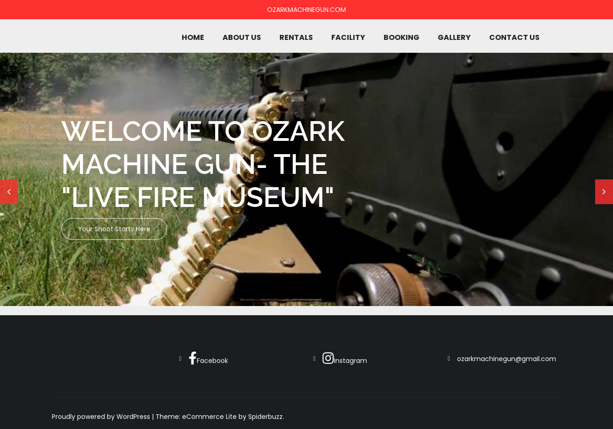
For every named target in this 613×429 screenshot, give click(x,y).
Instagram (345, 358)
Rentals (296, 37)
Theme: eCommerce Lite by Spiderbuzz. (220, 416)
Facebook (208, 358)
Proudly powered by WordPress (102, 416)
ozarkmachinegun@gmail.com (506, 358)
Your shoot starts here (114, 229)
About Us (242, 37)
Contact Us (514, 37)
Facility (348, 37)
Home (193, 37)
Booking (401, 37)
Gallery (454, 37)
